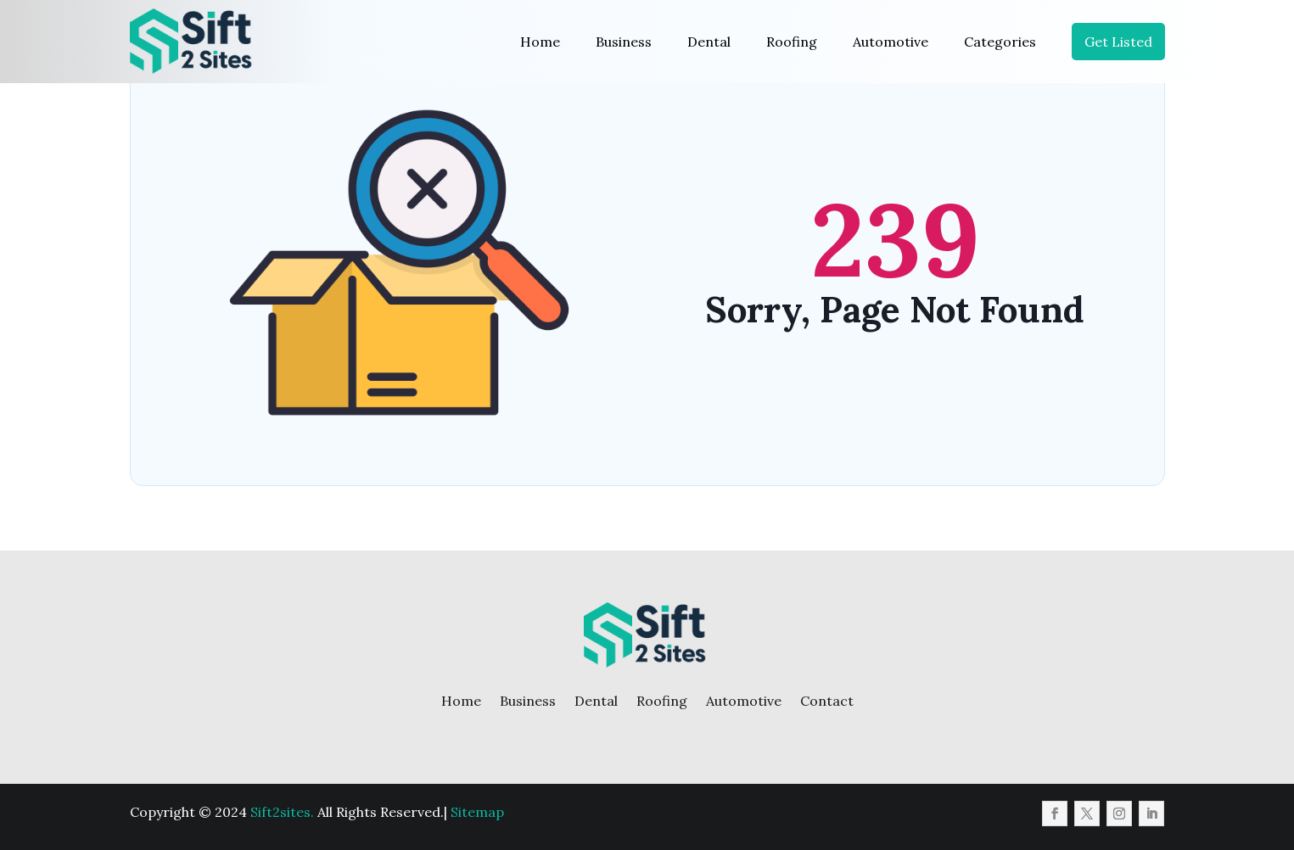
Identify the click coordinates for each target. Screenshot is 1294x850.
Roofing (791, 41)
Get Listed (1118, 41)
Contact (827, 700)
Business (624, 41)
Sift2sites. (282, 811)
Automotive (890, 41)
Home (540, 41)
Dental (709, 41)
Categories (1000, 41)
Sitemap (477, 811)
